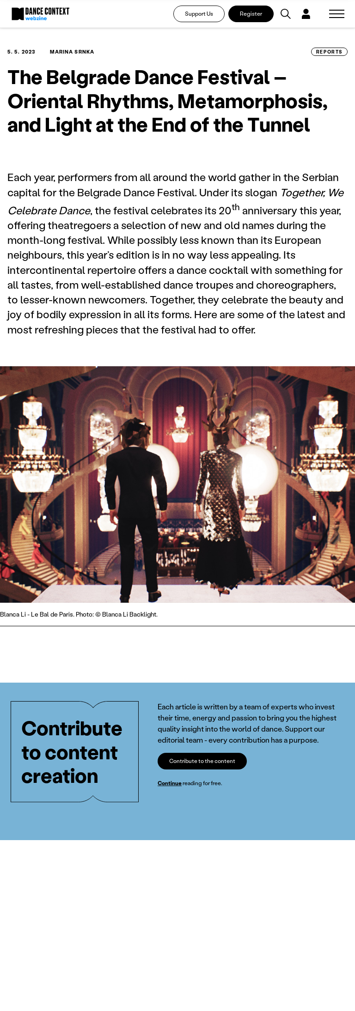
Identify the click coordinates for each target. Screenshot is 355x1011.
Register (251, 13)
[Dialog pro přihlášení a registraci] (306, 14)
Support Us (199, 13)
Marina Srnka (72, 51)
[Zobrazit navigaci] (336, 14)
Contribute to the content (202, 760)
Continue (170, 783)
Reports (329, 51)
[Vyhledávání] (285, 14)
